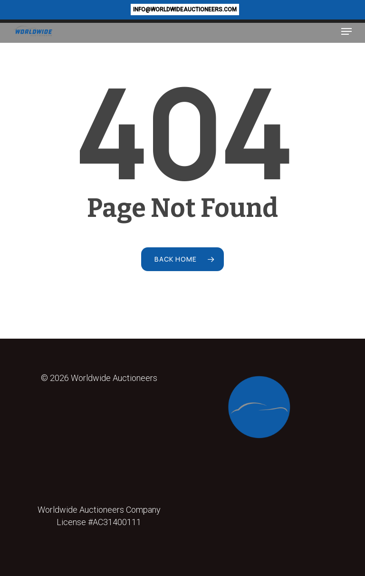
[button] (346, 31)
